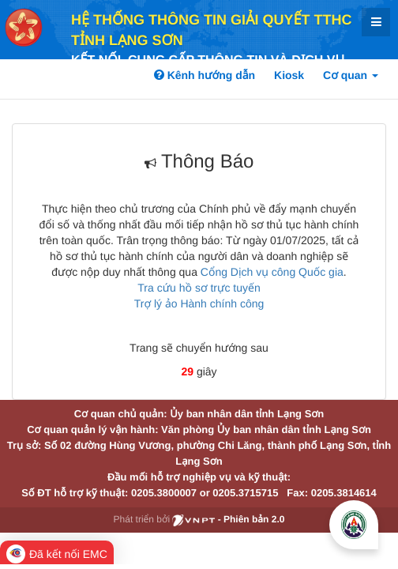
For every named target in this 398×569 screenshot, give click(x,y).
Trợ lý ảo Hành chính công (199, 303)
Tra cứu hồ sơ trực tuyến (198, 287)
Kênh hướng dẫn (204, 75)
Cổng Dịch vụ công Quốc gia (272, 272)
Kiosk (289, 75)
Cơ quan (350, 75)
